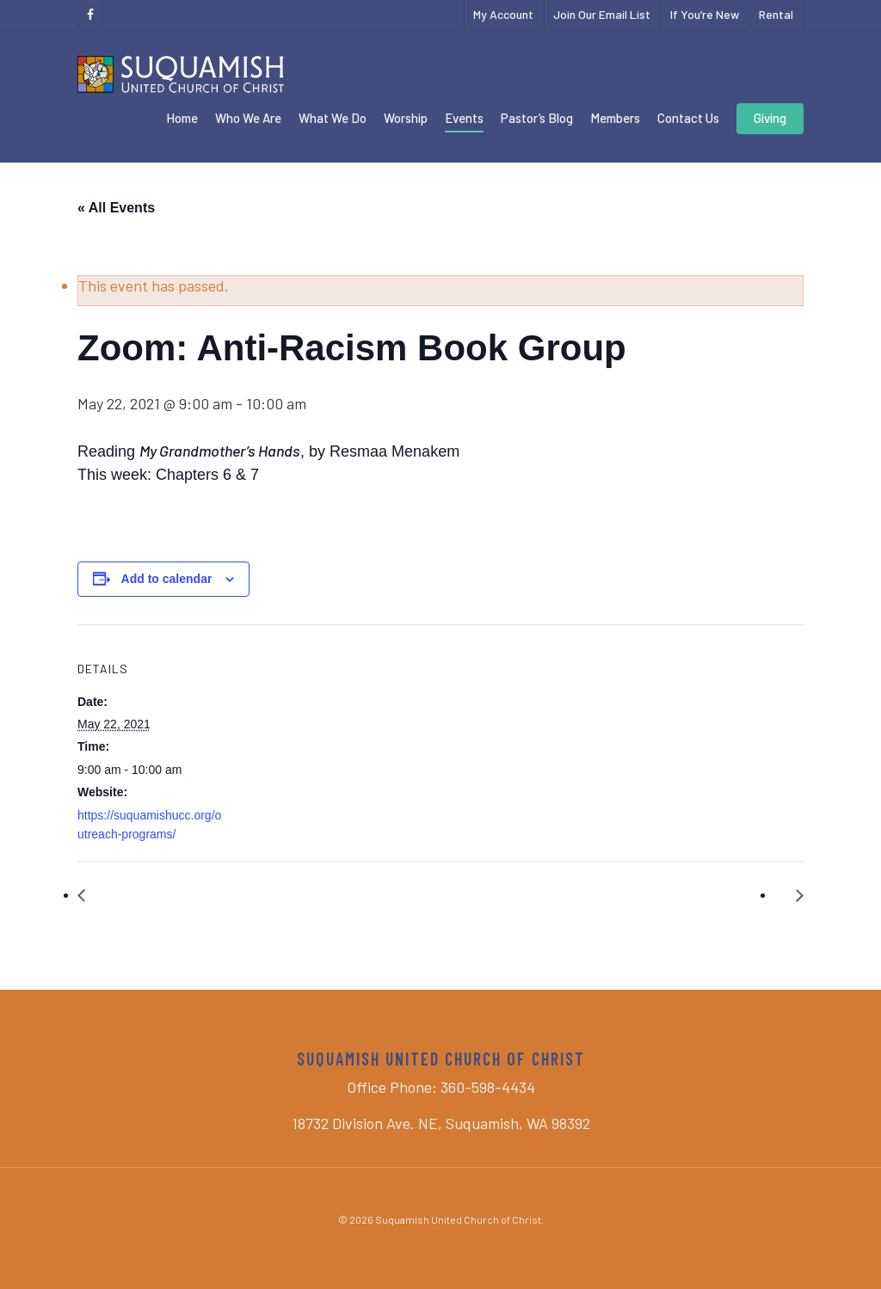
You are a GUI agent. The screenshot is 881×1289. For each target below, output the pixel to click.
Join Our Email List (601, 14)
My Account (503, 14)
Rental (776, 14)
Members (615, 118)
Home (182, 118)
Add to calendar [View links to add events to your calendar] (167, 579)
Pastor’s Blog (537, 118)
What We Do (333, 118)
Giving (770, 118)
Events (464, 118)
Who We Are (248, 118)
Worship (406, 118)
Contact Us (688, 118)
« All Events (116, 207)
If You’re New (704, 14)
